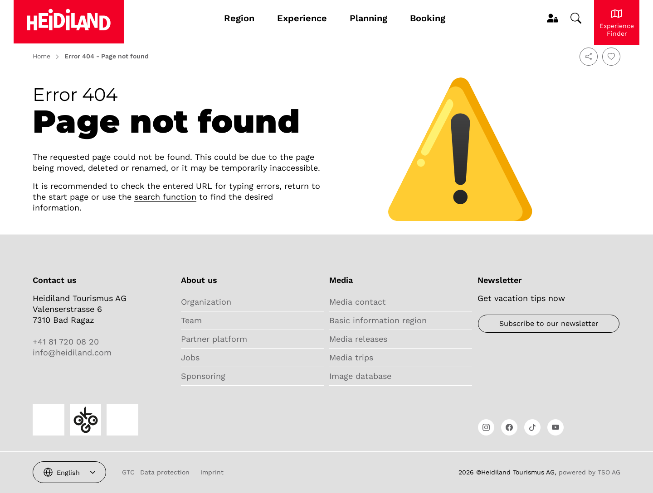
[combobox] (69, 472)
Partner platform (214, 339)
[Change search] (575, 18)
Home (41, 56)
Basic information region (378, 320)
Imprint (212, 472)
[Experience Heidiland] (616, 22)
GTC (128, 472)
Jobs (190, 357)
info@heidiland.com (72, 352)
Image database (360, 376)
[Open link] (486, 427)
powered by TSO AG (589, 472)
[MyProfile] (552, 18)
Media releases (358, 339)
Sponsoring (203, 376)
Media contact (357, 301)
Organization (206, 301)
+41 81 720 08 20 (66, 341)
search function (165, 196)
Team (191, 320)
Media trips (351, 357)
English (68, 472)
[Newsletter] (548, 324)
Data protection (165, 472)
